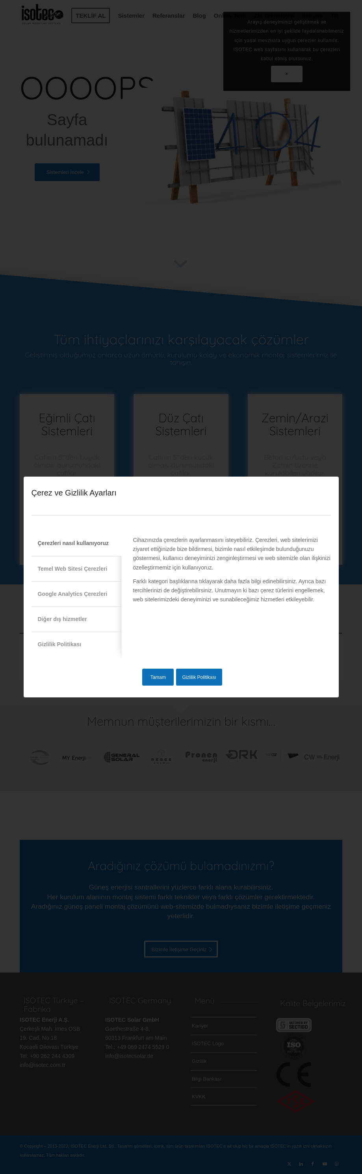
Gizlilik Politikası (199, 677)
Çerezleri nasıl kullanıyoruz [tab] (73, 543)
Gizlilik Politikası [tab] (59, 644)
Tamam (158, 677)
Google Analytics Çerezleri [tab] (73, 594)
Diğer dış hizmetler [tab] (62, 619)
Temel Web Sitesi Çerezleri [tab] (73, 569)
